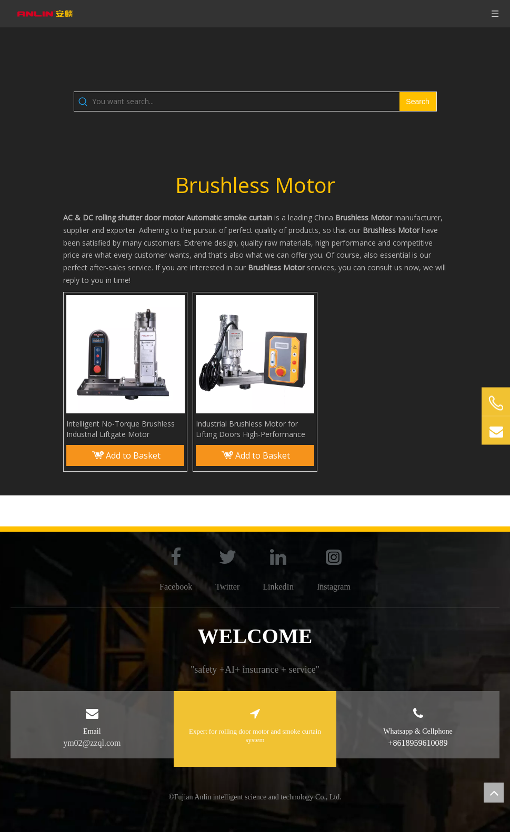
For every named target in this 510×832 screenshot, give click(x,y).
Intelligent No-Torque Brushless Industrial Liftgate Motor (120, 429)
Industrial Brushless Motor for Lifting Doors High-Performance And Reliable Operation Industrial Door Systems (251, 429)
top (494, 793)
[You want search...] (245, 101)
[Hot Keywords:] (417, 101)
